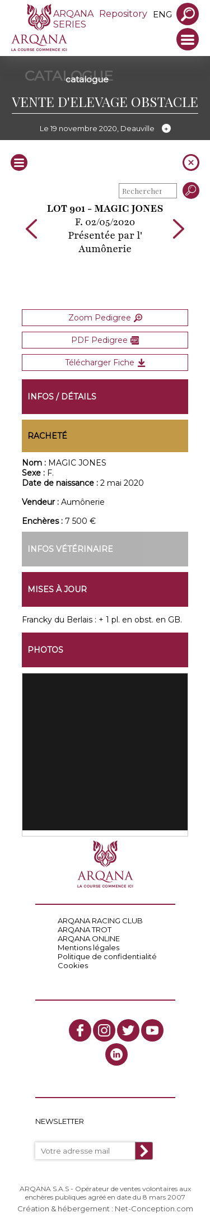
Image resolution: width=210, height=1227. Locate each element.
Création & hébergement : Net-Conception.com (105, 1208)
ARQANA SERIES (73, 19)
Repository (123, 13)
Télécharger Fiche (105, 362)
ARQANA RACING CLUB (100, 920)
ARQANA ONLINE (89, 938)
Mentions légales (88, 947)
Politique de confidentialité (107, 956)
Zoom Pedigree (105, 318)
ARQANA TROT (84, 929)
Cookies (73, 965)
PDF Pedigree (105, 340)
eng (162, 14)
